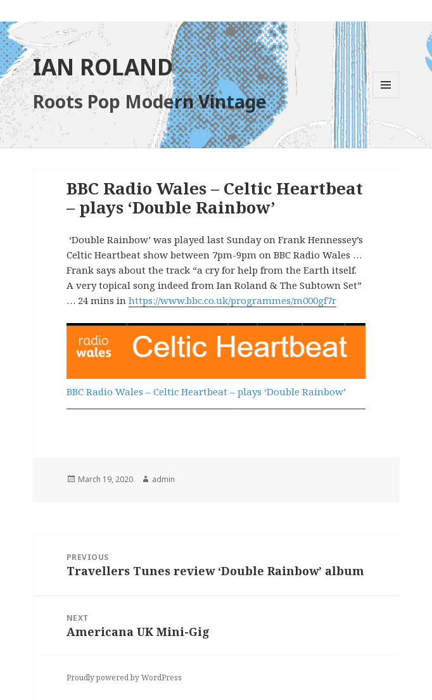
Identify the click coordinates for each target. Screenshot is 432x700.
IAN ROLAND (103, 67)
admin (163, 479)
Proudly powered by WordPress (124, 677)
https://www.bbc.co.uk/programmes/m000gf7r (232, 300)
